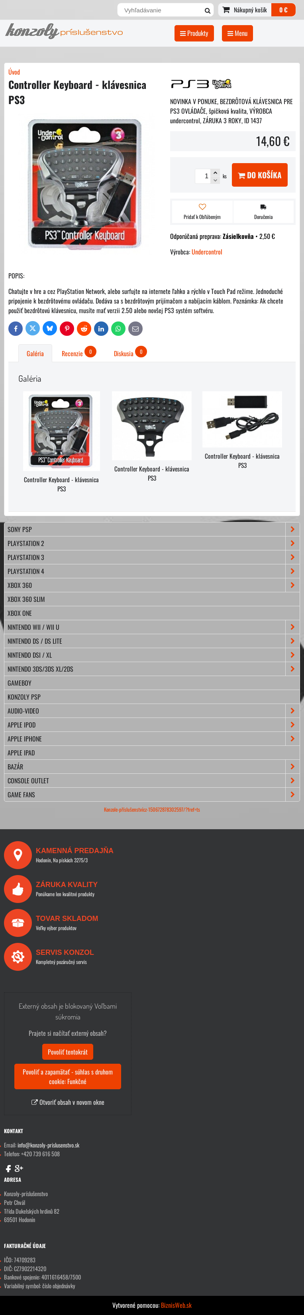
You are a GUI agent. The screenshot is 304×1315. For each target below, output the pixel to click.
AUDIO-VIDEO (154, 711)
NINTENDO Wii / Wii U (154, 627)
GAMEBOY (19, 683)
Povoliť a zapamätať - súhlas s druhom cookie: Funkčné (68, 1076)
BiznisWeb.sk (176, 1305)
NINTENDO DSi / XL (154, 655)
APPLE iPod (154, 724)
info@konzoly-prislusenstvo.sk (48, 1145)
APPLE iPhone (154, 738)
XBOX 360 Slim (26, 599)
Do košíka (260, 175)
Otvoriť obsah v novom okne (67, 1102)
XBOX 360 (154, 585)
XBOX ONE (20, 613)
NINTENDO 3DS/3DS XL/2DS (154, 669)
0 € (283, 9)
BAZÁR (154, 766)
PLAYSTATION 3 (154, 557)
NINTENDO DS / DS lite (154, 641)
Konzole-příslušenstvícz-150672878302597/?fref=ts (152, 809)
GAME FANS (154, 794)
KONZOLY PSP (24, 697)
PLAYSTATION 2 (154, 543)
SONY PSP (154, 529)
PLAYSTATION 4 (154, 571)
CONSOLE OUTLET (154, 780)
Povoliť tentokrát (68, 1052)
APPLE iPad (21, 752)
